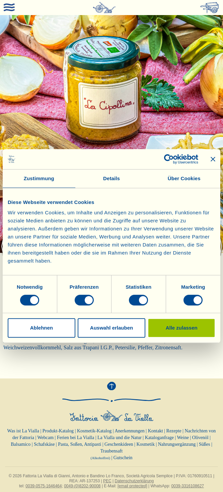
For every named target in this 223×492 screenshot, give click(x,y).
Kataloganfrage (159, 437)
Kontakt (155, 430)
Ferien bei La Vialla (75, 437)
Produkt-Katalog (58, 430)
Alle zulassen (182, 328)
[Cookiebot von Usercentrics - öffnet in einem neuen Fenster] (169, 159)
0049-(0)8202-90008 (82, 486)
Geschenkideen (118, 444)
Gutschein (123, 457)
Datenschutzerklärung (134, 481)
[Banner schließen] (213, 159)
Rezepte (173, 430)
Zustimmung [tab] (39, 178)
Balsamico (20, 444)
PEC (107, 481)
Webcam (45, 437)
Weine (183, 437)
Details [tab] (111, 178)
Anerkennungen (129, 430)
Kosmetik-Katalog (94, 430)
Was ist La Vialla (23, 430)
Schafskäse (44, 444)
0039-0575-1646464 (43, 486)
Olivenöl (200, 437)
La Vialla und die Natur (119, 437)
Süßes (204, 444)
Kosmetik (145, 444)
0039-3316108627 (187, 486)
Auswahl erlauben (111, 328)
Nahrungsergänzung (177, 444)
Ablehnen (41, 328)
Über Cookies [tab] (184, 178)
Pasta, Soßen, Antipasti (79, 444)
